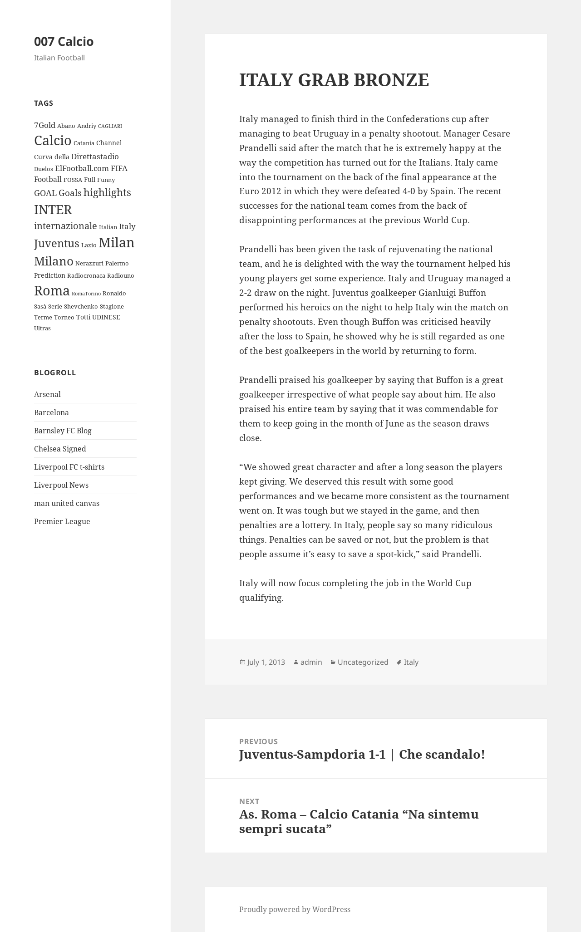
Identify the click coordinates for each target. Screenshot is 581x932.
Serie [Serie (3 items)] (55, 306)
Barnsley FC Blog (63, 431)
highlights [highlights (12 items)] (107, 192)
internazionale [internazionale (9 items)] (65, 226)
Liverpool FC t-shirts (69, 467)
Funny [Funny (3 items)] (106, 180)
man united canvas (66, 503)
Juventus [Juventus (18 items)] (56, 242)
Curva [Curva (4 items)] (43, 156)
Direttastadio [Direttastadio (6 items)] (95, 156)
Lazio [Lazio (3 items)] (89, 245)
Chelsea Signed (60, 449)
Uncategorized (363, 662)
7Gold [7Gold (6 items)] (44, 125)
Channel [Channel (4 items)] (109, 142)
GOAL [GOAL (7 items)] (45, 192)
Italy (411, 662)
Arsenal (47, 394)
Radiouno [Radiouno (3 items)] (120, 275)
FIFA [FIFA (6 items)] (119, 168)
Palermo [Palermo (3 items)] (117, 263)
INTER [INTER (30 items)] (53, 209)
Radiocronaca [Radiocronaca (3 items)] (86, 275)
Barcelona (51, 412)
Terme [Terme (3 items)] (43, 317)
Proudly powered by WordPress (294, 909)
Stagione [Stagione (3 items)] (112, 306)
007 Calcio (64, 41)
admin (311, 662)
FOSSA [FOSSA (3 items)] (73, 180)
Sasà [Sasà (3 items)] (40, 306)
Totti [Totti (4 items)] (83, 317)
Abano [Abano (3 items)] (66, 126)
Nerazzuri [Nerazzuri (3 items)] (89, 263)
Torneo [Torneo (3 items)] (64, 317)
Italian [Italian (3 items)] (108, 227)
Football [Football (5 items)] (48, 179)
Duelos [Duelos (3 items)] (43, 169)
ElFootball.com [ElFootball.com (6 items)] (82, 168)
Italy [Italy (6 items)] (127, 226)
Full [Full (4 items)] (89, 179)
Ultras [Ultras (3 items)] (42, 328)
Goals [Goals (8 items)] (70, 193)
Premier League (62, 521)
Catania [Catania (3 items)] (84, 143)
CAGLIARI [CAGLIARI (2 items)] (110, 126)
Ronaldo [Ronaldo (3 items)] (114, 293)
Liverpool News (61, 485)
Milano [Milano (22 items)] (54, 261)
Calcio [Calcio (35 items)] (53, 140)
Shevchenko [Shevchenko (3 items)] (81, 306)
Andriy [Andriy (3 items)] (86, 126)
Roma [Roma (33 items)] (52, 290)
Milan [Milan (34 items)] (116, 242)
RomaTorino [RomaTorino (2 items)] (86, 293)
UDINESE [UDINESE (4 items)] (106, 317)
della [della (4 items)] (61, 156)
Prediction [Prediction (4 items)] (49, 275)
